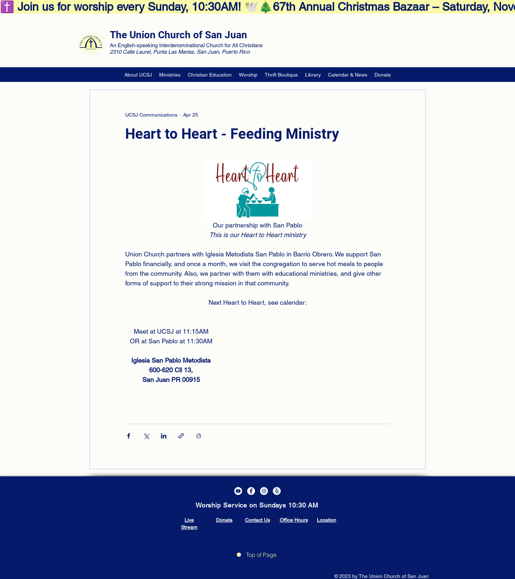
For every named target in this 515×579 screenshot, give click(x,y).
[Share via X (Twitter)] (146, 435)
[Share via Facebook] (128, 435)
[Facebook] (251, 491)
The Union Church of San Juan (178, 35)
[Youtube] (238, 491)
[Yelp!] (277, 491)
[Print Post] (198, 435)
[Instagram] (264, 491)
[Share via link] (181, 435)
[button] (138, 74)
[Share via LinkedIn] (163, 435)
